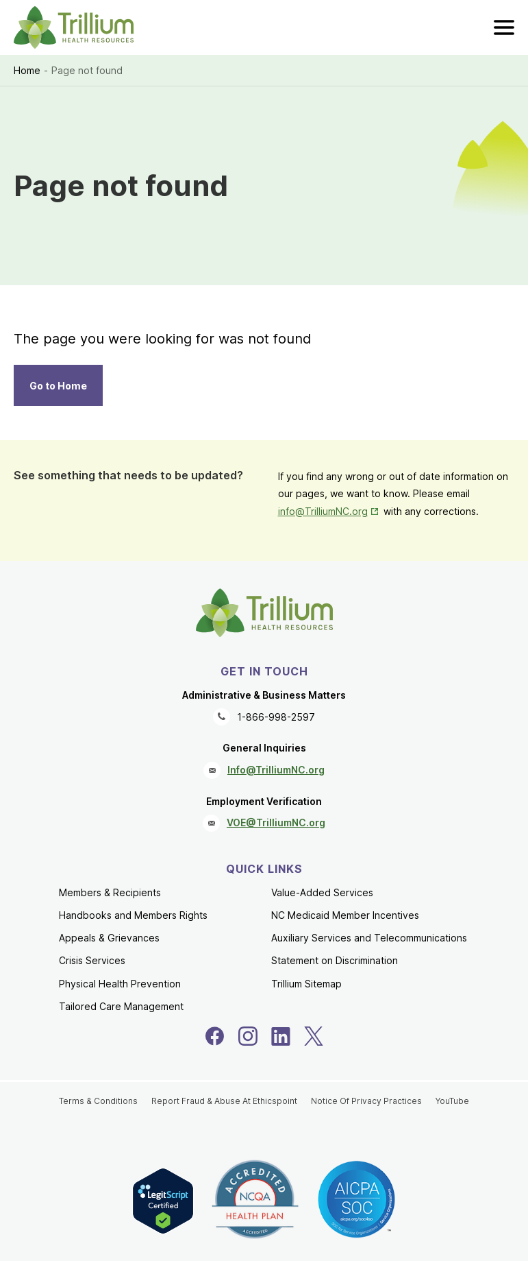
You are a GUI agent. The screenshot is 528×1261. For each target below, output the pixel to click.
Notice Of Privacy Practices (366, 1101)
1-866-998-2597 (276, 717)
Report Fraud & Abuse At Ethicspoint (224, 1101)
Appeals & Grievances (109, 938)
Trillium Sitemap (306, 983)
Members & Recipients (110, 892)
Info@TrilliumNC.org (276, 770)
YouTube (452, 1101)
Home (27, 70)
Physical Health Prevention (120, 983)
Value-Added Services (322, 892)
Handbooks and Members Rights (133, 915)
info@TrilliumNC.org (323, 511)
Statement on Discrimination (334, 960)
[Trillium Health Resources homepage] (74, 27)
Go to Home (58, 386)
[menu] (504, 27)
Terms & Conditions (98, 1101)
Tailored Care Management (121, 1006)
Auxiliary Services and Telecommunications (369, 938)
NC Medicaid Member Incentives (345, 915)
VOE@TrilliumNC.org (276, 822)
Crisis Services (92, 960)
